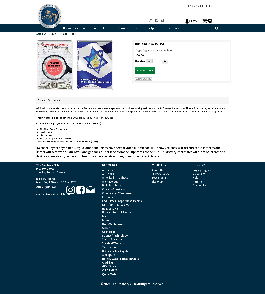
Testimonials (160, 177)
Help (150, 28)
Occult (106, 227)
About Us (102, 28)
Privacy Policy (160, 174)
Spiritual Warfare (113, 243)
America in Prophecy (115, 177)
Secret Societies (112, 239)
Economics (109, 197)
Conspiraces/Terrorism (117, 193)
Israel (105, 220)
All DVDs (107, 170)
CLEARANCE (109, 270)
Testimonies (110, 247)
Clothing (107, 262)
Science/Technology (115, 235)
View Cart (199, 174)
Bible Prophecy (111, 185)
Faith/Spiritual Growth (116, 204)
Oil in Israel (109, 231)
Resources (74, 28)
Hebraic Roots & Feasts (116, 212)
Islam (105, 216)
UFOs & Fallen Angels (115, 251)
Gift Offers (109, 266)
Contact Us (128, 28)
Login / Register (203, 170)
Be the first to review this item (160, 50)
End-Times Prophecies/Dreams (122, 201)
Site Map (157, 181)
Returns (198, 181)
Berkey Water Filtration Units (120, 258)
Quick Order (110, 274)
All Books (108, 174)
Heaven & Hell (110, 208)
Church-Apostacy (113, 189)
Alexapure (108, 255)
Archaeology (110, 181)
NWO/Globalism (112, 224)
